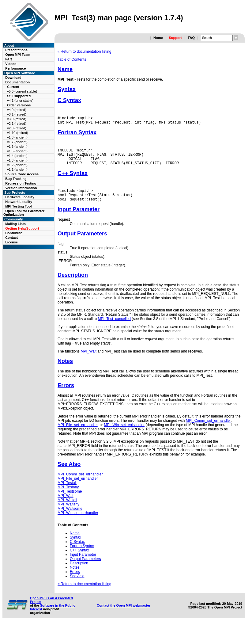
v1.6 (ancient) (17, 146)
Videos (10, 64)
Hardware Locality (19, 197)
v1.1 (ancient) (17, 169)
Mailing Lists (15, 224)
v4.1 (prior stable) (20, 100)
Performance (15, 68)
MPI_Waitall (67, 508)
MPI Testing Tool (18, 206)
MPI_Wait (88, 359)
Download (13, 77)
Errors (66, 394)
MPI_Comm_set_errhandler (208, 429)
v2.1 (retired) (16, 123)
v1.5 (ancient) (17, 151)
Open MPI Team (17, 54)
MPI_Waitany (68, 512)
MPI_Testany (68, 495)
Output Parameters (82, 242)
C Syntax (69, 100)
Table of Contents (72, 59)
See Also (69, 472)
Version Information (21, 188)
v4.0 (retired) (16, 110)
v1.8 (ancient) (17, 137)
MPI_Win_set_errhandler (124, 433)
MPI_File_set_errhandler (78, 433)
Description (73, 283)
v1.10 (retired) (17, 133)
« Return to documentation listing (84, 51)
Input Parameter (79, 218)
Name (65, 69)
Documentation (17, 82)
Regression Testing (20, 183)
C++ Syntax (73, 179)
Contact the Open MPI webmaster (123, 614)
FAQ (191, 38)
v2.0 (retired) (16, 128)
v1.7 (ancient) (17, 142)
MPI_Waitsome (70, 517)
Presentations (16, 50)
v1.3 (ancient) (17, 160)
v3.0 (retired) (16, 119)
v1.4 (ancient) (17, 156)
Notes (65, 369)
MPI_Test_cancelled (114, 327)
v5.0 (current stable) (22, 91)
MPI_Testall (67, 491)
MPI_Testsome (70, 500)
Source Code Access (22, 174)
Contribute (13, 233)
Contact (11, 237)
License (11, 242)
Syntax (67, 89)
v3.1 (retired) (16, 114)
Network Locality (18, 202)
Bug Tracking (16, 179)
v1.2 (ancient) (17, 165)
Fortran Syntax (77, 134)
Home (158, 38)
